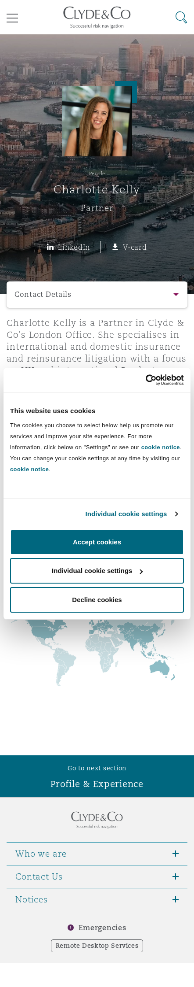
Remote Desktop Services (97, 946)
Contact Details (43, 294)
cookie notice (160, 447)
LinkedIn (74, 247)
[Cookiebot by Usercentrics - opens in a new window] (145, 380)
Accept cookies (97, 542)
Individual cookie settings (126, 514)
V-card (135, 247)
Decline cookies (97, 599)
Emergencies (102, 927)
